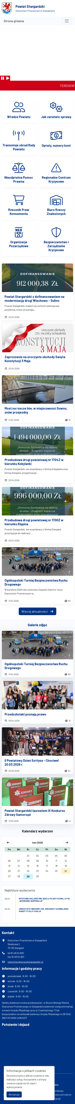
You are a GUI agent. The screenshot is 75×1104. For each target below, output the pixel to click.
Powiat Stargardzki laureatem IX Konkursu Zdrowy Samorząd (35, 812)
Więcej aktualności (37, 611)
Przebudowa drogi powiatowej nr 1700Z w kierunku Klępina (34, 522)
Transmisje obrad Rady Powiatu (18, 147)
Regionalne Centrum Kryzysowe (56, 179)
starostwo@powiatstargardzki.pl (25, 961)
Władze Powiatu (18, 117)
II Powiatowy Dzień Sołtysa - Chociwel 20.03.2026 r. (32, 762)
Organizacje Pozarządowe (18, 244)
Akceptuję (14, 1094)
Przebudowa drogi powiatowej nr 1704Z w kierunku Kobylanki (34, 462)
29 (28, 876)
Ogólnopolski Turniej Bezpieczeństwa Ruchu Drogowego (36, 582)
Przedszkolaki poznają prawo (25, 714)
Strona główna (14, 21)
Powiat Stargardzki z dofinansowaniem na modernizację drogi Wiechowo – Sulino (34, 298)
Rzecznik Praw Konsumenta (18, 212)
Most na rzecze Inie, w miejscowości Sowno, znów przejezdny (36, 410)
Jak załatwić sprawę (56, 117)
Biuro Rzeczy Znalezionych (56, 212)
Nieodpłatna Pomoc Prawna (18, 179)
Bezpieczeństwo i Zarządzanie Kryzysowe (56, 246)
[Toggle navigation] (66, 21)
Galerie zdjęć (37, 625)
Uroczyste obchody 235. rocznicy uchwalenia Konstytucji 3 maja (43, 910)
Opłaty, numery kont (56, 145)
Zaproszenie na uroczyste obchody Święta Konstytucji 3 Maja (35, 359)
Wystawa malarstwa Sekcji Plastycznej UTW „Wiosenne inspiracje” (44, 899)
